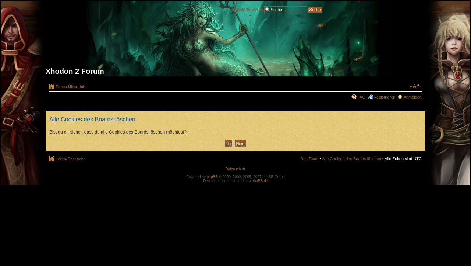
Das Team (309, 158)
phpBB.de (260, 181)
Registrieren (384, 97)
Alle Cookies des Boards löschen (351, 158)
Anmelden (412, 97)
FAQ (361, 97)
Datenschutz (235, 169)
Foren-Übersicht (71, 86)
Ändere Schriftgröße (414, 86)
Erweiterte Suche (247, 9)
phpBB (212, 177)
